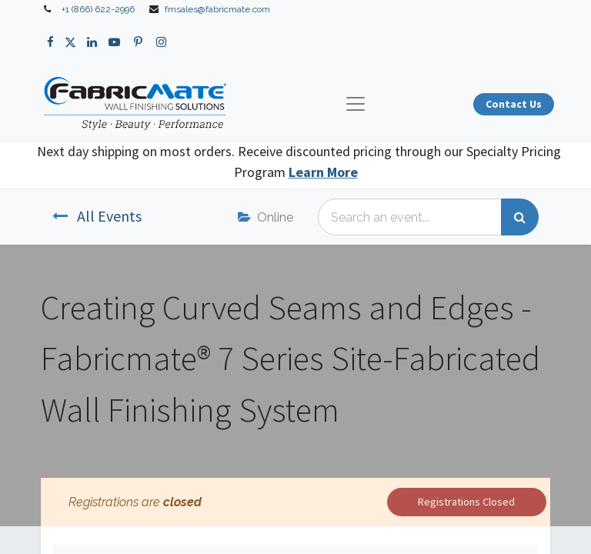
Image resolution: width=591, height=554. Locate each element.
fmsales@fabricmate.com (217, 9)
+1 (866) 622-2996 (98, 9)
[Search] (520, 217)
